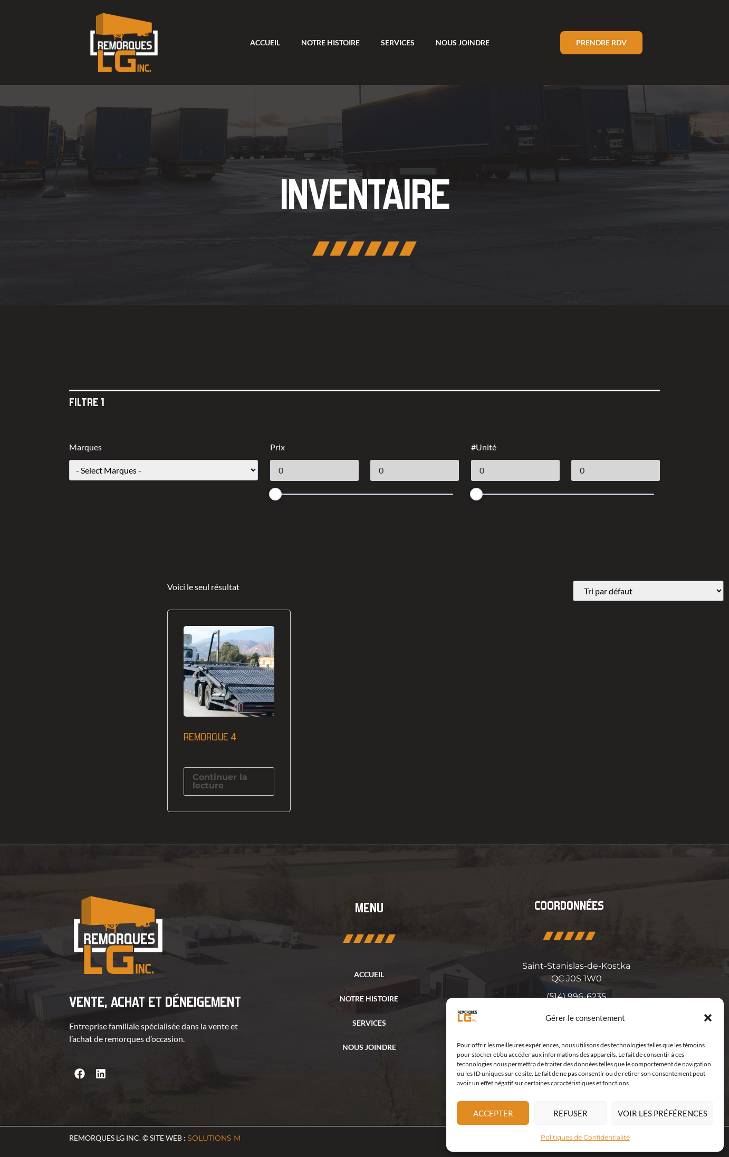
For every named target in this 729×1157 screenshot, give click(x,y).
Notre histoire (330, 42)
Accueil (265, 42)
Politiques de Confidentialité (585, 1137)
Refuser (570, 1113)
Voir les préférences (662, 1113)
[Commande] (648, 591)
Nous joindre (463, 42)
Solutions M (214, 1138)
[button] (708, 1018)
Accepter (493, 1113)
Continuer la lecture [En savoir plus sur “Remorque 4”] (220, 781)
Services (398, 42)
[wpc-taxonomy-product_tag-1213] (163, 470)
